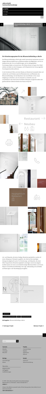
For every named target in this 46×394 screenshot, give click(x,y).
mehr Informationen (7, 390)
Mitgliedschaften (6, 368)
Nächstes (38, 326)
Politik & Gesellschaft (26, 316)
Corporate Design (27, 349)
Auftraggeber (5, 370)
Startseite (5, 346)
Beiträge (5, 11)
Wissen (4, 362)
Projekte (5, 9)
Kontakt (5, 14)
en (42, 17)
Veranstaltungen (6, 360)
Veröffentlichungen (7, 372)
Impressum (25, 360)
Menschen (5, 352)
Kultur (19, 316)
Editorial (25, 354)
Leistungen (5, 351)
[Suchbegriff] (9, 341)
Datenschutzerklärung (28, 362)
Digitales (25, 351)
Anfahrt (4, 384)
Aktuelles (5, 349)
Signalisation (6, 313)
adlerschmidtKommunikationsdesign (10, 4)
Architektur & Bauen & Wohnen (9, 316)
